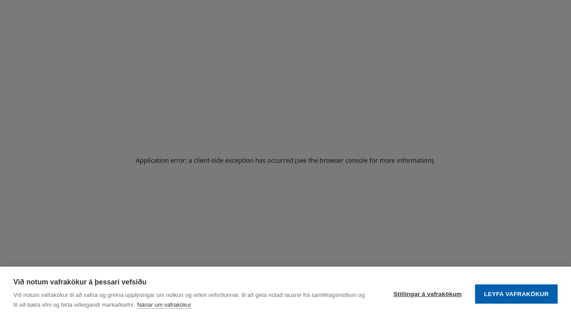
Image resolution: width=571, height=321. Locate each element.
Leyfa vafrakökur (516, 294)
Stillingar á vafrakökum (427, 294)
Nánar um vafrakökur (164, 304)
